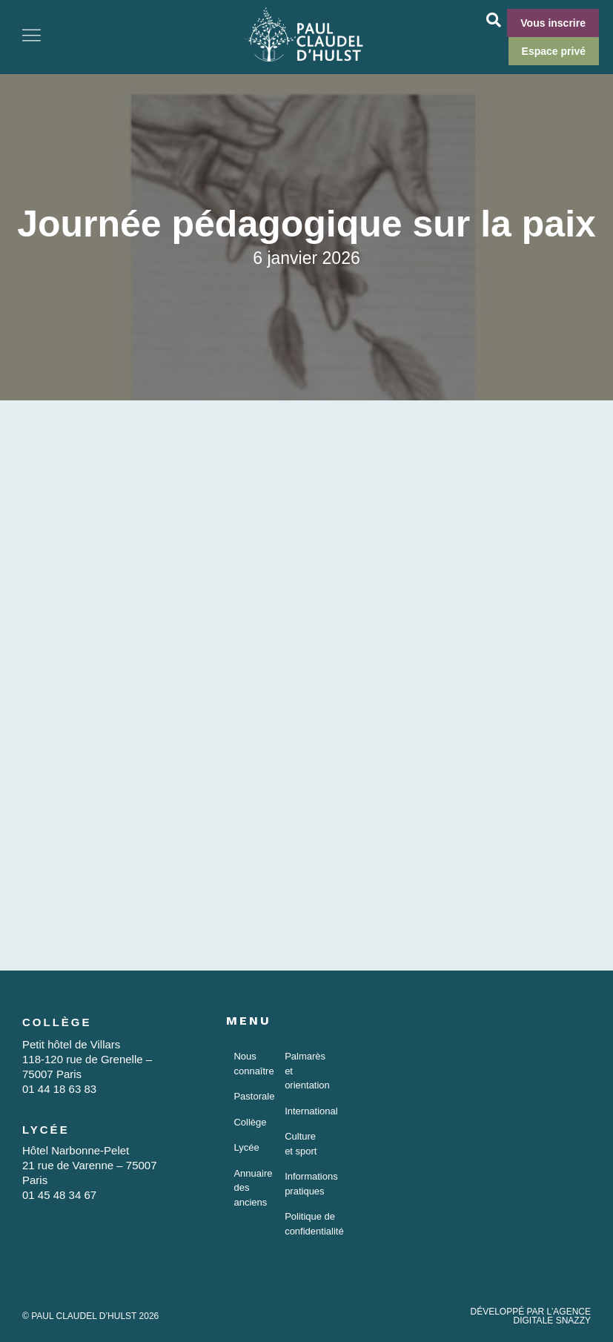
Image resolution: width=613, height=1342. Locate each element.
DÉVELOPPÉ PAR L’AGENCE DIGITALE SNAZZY (530, 1316)
